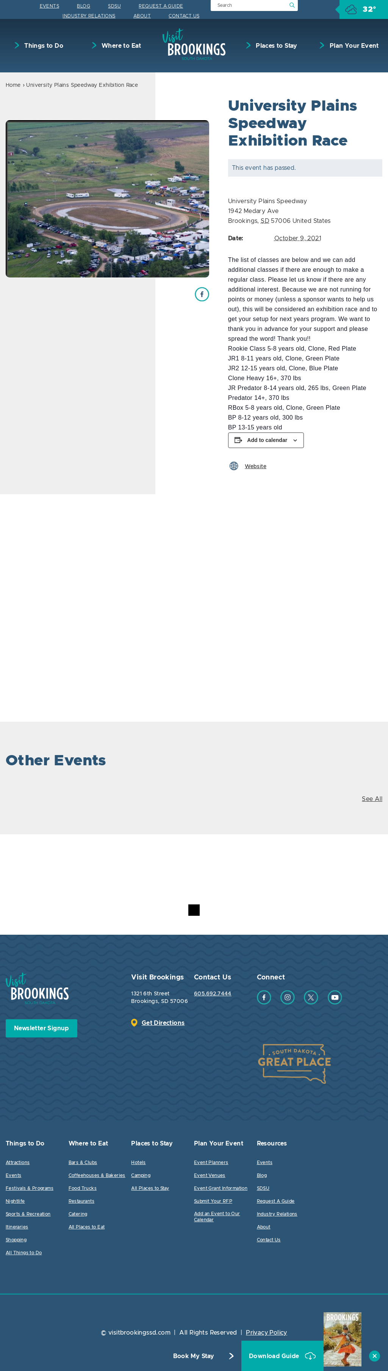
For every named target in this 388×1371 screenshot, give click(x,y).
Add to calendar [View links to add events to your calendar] (267, 440)
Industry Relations (89, 16)
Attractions (18, 1162)
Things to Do (43, 46)
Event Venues (209, 1175)
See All (372, 799)
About (142, 16)
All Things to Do (24, 1252)
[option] (107, 198)
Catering (78, 1214)
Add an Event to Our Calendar (217, 1216)
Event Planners (211, 1162)
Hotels (138, 1162)
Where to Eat (120, 46)
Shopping (16, 1240)
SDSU (114, 6)
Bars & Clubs (83, 1162)
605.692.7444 (213, 994)
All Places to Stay (150, 1188)
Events (49, 6)
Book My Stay (193, 1356)
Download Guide (275, 1356)
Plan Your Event (353, 46)
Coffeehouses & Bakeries (97, 1175)
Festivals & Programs (29, 1188)
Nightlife (15, 1201)
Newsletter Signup (41, 1028)
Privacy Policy (266, 1333)
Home (13, 85)
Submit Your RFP (213, 1201)
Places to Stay (275, 46)
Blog (83, 6)
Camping (140, 1175)
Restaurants (81, 1201)
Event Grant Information (220, 1188)
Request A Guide (161, 6)
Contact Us (184, 16)
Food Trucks (83, 1188)
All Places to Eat (87, 1227)
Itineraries (17, 1227)
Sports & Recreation (28, 1214)
